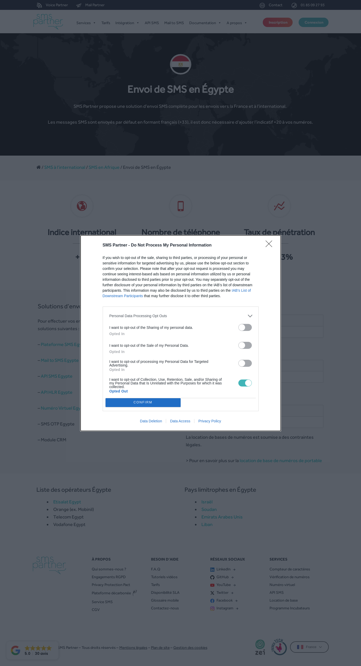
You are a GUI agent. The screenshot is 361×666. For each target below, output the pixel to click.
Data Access (180, 421)
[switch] (245, 327)
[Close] (270, 245)
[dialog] (181, 333)
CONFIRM (143, 402)
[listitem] (180, 316)
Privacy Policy (209, 421)
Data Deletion (151, 421)
